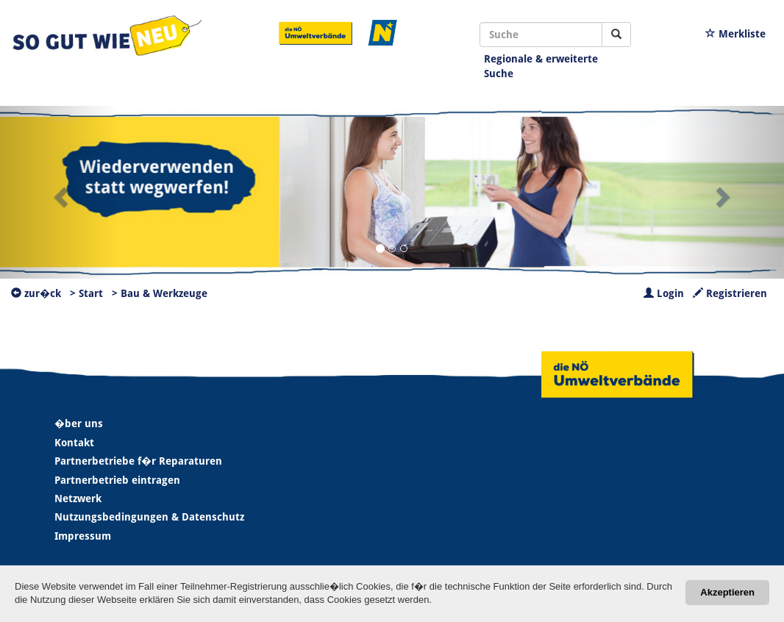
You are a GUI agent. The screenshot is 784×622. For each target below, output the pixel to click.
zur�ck (36, 293)
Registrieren (730, 293)
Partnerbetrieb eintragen (117, 480)
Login (664, 293)
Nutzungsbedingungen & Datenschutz (149, 517)
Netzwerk (77, 498)
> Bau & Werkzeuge (159, 293)
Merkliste (735, 34)
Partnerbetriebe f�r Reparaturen (138, 461)
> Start (86, 293)
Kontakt (74, 442)
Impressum (82, 536)
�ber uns (78, 423)
